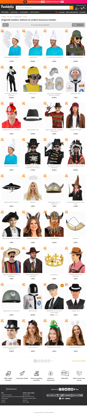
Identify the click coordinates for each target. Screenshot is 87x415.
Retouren (25, 400)
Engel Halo (33, 202)
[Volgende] (52, 360)
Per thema (4, 12)
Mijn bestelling (26, 395)
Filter (4, 25)
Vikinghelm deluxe (54, 238)
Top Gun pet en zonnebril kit (75, 57)
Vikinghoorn (76, 238)
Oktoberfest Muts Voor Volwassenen (75, 275)
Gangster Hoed (75, 311)
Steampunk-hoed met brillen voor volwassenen (11, 348)
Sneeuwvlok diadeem (75, 347)
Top (56, 12)
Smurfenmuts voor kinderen (11, 166)
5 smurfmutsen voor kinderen (11, 57)
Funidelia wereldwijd (6, 395)
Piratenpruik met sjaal (75, 129)
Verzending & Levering (28, 396)
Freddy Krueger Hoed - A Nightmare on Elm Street (54, 130)
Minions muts (32, 93)
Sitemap (3, 402)
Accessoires (24, 12)
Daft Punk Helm (33, 311)
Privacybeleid (4, 398)
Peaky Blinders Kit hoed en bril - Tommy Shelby (54, 311)
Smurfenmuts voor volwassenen (54, 57)
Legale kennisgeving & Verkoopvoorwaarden (12, 396)
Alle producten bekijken (79, 361)
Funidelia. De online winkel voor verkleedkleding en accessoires (7, 7)
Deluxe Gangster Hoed (32, 129)
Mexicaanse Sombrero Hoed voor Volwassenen (11, 275)
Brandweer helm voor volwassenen (11, 129)
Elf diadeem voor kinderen (54, 347)
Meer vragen (26, 402)
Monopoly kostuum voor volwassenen (11, 94)
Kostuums (14, 12)
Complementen (18, 17)
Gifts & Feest (34, 12)
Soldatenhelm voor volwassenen (11, 311)
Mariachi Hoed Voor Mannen (11, 202)
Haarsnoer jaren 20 (33, 347)
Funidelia (3, 17)
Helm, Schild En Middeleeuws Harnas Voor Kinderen (54, 94)
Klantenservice (11, 389)
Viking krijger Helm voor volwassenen (54, 203)
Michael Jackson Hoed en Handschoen (54, 166)
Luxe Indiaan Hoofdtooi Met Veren (75, 166)
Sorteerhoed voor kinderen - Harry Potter (75, 203)
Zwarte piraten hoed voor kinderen (11, 238)
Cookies (3, 400)
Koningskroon (54, 274)
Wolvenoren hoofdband (33, 238)
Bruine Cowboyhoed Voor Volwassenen (32, 275)
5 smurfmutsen (33, 57)
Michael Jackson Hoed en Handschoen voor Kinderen (33, 166)
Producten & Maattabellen (29, 398)
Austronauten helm (76, 93)
